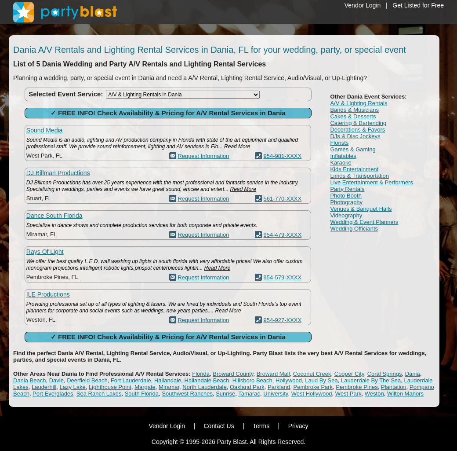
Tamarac (249, 393)
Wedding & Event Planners (364, 222)
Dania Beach (29, 380)
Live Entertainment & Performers (371, 182)
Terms (261, 425)
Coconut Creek (312, 373)
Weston (374, 393)
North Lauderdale (204, 387)
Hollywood (289, 380)
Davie (56, 380)
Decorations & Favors (357, 129)
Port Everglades (53, 393)
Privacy (298, 425)
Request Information (203, 156)
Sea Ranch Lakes (99, 393)
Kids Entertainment (354, 169)
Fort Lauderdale (131, 380)
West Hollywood (311, 393)
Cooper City (349, 373)
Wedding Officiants (354, 228)
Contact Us (218, 425)
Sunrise (225, 393)
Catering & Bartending (358, 123)
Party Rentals (347, 189)
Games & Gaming (352, 149)
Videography (346, 215)
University (275, 393)
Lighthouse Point (110, 387)
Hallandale (167, 380)
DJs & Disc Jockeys (355, 136)
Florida (201, 373)
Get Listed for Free (418, 5)
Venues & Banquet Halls (361, 208)
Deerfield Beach (87, 380)
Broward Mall (273, 373)
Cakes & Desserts (353, 116)
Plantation (393, 387)
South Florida (142, 393)
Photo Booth (346, 195)
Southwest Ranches (187, 393)
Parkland (279, 387)
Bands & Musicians (354, 109)
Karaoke (340, 162)
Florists (339, 142)
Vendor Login (363, 5)
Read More (237, 146)
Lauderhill (44, 387)
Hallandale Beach (207, 380)
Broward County (233, 373)
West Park (348, 393)
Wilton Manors (405, 393)
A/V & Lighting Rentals (358, 103)
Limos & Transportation (359, 175)
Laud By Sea (321, 380)
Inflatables (343, 156)
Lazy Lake (73, 387)
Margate (145, 387)
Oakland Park (247, 387)
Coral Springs (384, 373)
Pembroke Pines (356, 387)
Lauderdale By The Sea (371, 380)
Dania (412, 373)
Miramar (169, 387)
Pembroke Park (313, 387)
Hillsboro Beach (252, 380)
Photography (346, 202)
